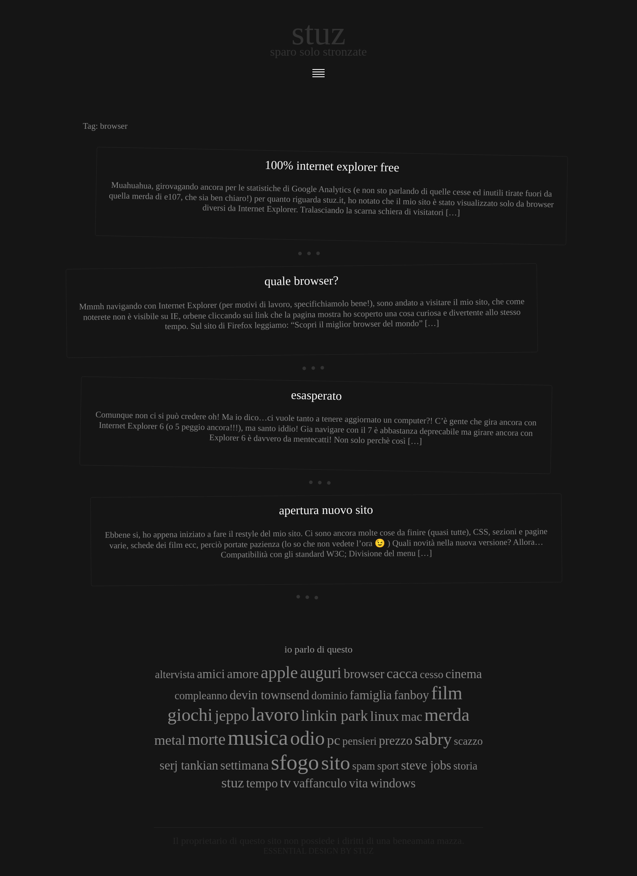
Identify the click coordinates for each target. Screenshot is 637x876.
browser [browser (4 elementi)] (364, 674)
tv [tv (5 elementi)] (285, 782)
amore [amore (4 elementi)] (243, 674)
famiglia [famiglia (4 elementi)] (371, 695)
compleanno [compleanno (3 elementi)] (201, 696)
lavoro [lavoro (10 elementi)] (275, 714)
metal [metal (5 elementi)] (170, 740)
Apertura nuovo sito (326, 510)
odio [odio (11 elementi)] (307, 738)
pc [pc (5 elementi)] (333, 740)
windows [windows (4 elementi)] (393, 783)
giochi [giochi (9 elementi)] (189, 715)
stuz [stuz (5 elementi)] (232, 782)
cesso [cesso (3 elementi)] (432, 674)
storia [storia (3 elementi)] (465, 766)
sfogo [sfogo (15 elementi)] (295, 762)
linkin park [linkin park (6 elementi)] (334, 715)
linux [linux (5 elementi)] (384, 716)
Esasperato (316, 395)
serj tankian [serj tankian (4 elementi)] (189, 765)
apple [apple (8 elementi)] (279, 672)
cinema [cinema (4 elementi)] (464, 674)
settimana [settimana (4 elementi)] (244, 765)
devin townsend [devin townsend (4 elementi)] (269, 695)
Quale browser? (301, 280)
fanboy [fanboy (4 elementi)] (411, 695)
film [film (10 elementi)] (446, 693)
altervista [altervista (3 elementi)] (175, 674)
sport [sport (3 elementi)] (388, 766)
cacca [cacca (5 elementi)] (402, 673)
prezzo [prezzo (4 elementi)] (395, 740)
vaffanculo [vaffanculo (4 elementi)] (320, 783)
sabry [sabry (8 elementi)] (433, 738)
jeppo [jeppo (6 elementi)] (232, 715)
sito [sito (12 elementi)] (335, 763)
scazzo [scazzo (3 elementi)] (468, 741)
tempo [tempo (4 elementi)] (262, 783)
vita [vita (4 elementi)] (358, 783)
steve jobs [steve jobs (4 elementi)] (426, 765)
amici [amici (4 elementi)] (211, 674)
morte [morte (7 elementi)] (206, 739)
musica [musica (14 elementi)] (258, 737)
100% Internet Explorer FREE (332, 166)
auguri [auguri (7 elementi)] (321, 673)
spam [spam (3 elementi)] (363, 766)
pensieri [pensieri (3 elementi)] (359, 741)
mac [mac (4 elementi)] (411, 716)
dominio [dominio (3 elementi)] (330, 696)
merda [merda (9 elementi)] (447, 715)
